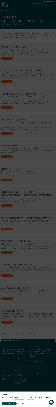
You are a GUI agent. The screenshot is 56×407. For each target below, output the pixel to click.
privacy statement (19, 399)
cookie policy (30, 399)
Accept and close (9, 403)
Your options (21, 403)
